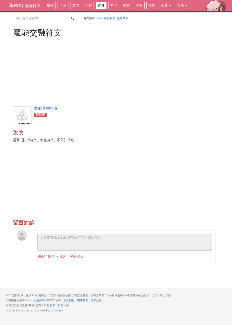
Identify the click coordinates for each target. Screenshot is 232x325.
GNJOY (50, 300)
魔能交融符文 (46, 108)
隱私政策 (96, 300)
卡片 (63, 5)
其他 (182, 5)
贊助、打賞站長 (59, 305)
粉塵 (112, 18)
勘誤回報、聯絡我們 (76, 300)
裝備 (75, 5)
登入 (55, 256)
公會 (166, 5)
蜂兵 (125, 18)
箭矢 (119, 18)
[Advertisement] (116, 71)
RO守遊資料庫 (25, 5)
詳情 (168, 295)
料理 (113, 5)
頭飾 (88, 5)
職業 (126, 5)
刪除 (99, 18)
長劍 (106, 18)
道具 (101, 5)
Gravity (29, 300)
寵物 (151, 5)
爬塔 (139, 5)
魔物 (50, 5)
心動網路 (39, 300)
